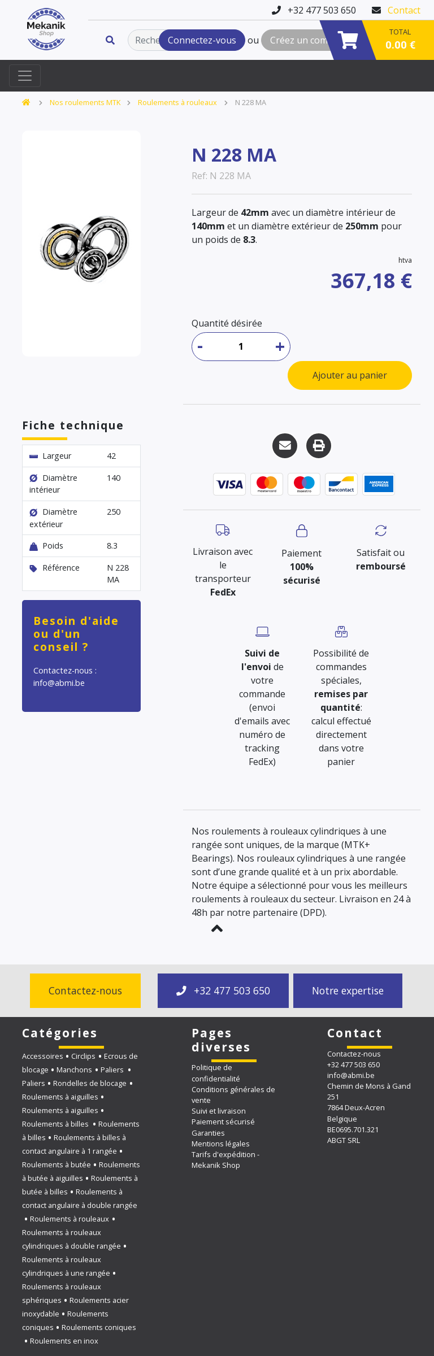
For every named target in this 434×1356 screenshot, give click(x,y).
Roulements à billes (56, 1124)
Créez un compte (306, 40)
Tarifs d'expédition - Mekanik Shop (225, 1159)
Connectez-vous (202, 40)
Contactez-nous (85, 990)
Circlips (83, 1056)
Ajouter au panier (350, 375)
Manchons (74, 1069)
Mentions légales (221, 1143)
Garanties (208, 1133)
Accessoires (42, 1056)
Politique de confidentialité (216, 1072)
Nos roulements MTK (85, 102)
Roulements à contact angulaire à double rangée (79, 1198)
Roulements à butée (56, 1164)
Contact (404, 10)
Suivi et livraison (219, 1111)
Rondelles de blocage (90, 1083)
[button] (217, 928)
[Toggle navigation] (25, 75)
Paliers (113, 1069)
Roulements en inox (64, 1341)
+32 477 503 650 (223, 990)
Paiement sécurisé (223, 1121)
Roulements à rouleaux (177, 102)
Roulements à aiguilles (60, 1097)
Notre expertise (348, 990)
